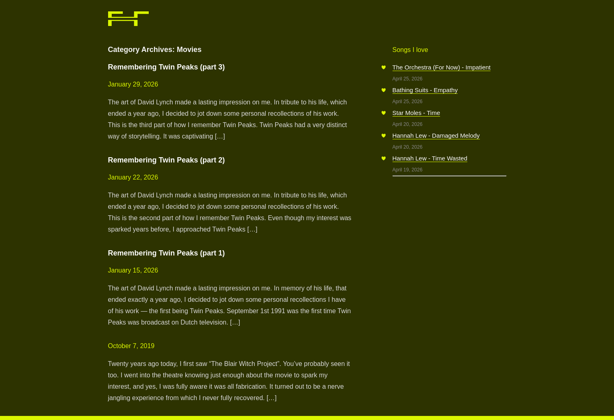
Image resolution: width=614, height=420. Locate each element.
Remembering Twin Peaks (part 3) (166, 67)
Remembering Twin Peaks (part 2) (166, 160)
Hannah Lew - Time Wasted (430, 158)
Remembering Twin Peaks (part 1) (166, 253)
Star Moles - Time (416, 112)
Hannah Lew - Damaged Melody (436, 135)
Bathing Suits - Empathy (425, 90)
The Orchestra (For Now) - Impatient (442, 67)
